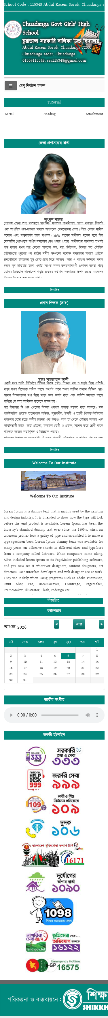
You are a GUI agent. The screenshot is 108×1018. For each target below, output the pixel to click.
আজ (79, 624)
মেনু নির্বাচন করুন (32, 86)
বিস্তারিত (55, 290)
